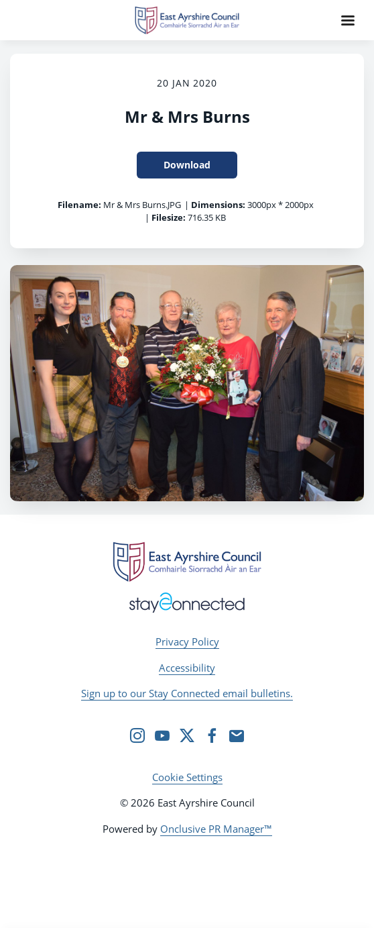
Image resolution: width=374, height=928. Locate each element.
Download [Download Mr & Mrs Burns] (187, 164)
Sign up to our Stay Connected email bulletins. (187, 693)
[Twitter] (187, 735)
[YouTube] (162, 735)
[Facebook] (211, 735)
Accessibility (187, 667)
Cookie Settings (187, 777)
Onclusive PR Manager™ (216, 828)
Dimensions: (218, 205)
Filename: (79, 205)
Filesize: (168, 217)
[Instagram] (137, 735)
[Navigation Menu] (348, 20)
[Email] (236, 735)
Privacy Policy (187, 641)
